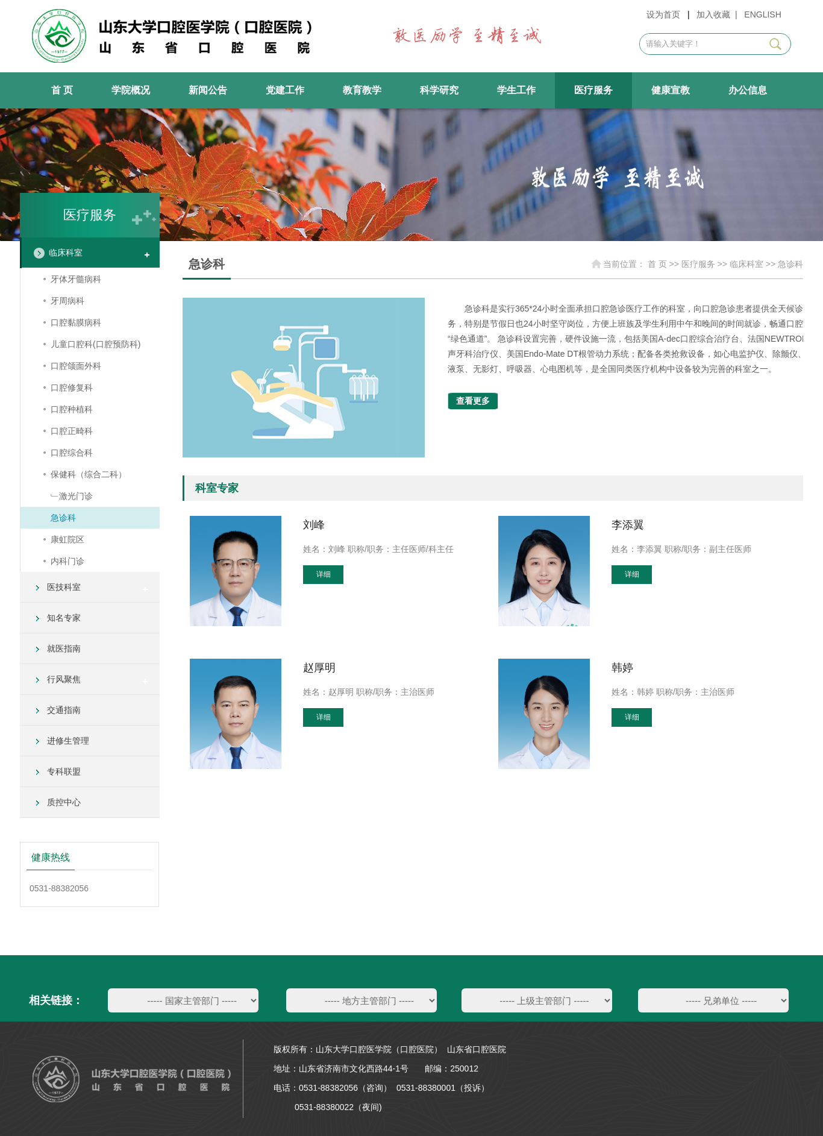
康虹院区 (67, 539)
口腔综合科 (72, 452)
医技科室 (64, 587)
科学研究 (439, 90)
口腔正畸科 (72, 431)
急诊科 (63, 517)
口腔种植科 (72, 409)
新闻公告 (208, 90)
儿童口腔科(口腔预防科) (95, 344)
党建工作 (285, 90)
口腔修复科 (72, 387)
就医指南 (64, 648)
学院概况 (130, 90)
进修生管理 (68, 740)
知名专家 (64, 618)
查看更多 (473, 401)
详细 (323, 574)
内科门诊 (67, 561)
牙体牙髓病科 (76, 279)
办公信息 (747, 90)
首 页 (62, 90)
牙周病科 (67, 301)
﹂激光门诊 (72, 496)
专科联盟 (64, 771)
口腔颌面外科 (76, 366)
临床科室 (66, 252)
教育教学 (362, 90)
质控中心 (64, 802)
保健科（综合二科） (89, 474)
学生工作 (516, 90)
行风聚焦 (64, 679)
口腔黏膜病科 (76, 322)
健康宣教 (670, 90)
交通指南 (64, 710)
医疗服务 (593, 90)
